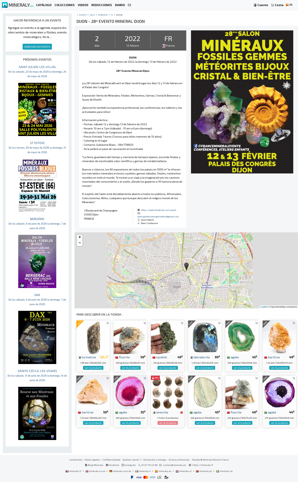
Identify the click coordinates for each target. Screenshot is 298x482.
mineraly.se (224, 471)
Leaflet (264, 307)
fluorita (122, 357)
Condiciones (75, 459)
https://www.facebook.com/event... (159, 210)
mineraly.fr (74, 471)
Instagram (129, 465)
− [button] (79, 243)
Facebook (112, 465)
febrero (103, 14)
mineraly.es (163, 471)
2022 (92, 14)
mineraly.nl (184, 471)
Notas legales (92, 459)
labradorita (200, 357)
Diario (82, 14)
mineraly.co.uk (96, 471)
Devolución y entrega (154, 459)
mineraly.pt (204, 471)
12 (112, 14)
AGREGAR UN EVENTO (37, 46)
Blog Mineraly (94, 465)
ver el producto (93, 367)
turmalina (87, 357)
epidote (159, 357)
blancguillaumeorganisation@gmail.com (158, 216)
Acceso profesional (179, 459)
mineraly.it (143, 471)
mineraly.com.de (120, 471)
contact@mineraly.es (174, 465)
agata (233, 357)
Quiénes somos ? (132, 459)
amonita (160, 412)
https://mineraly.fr (203, 465)
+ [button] (79, 237)
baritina (272, 357)
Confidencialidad (111, 459)
